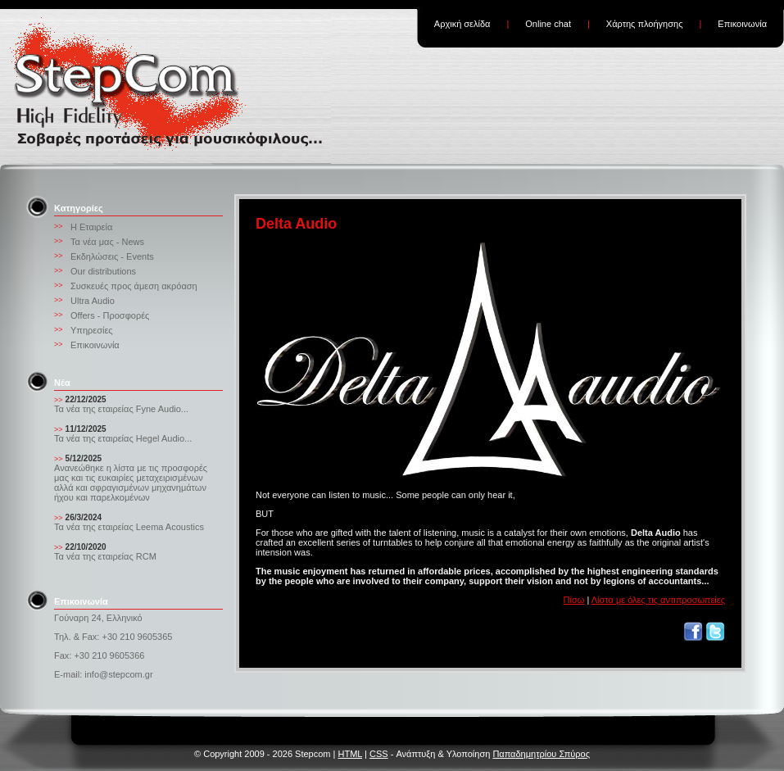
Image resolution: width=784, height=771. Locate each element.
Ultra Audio (92, 301)
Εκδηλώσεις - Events (112, 256)
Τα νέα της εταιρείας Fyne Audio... (121, 409)
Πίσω (574, 600)
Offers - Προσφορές (109, 315)
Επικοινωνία (742, 24)
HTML (350, 754)
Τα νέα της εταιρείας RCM (105, 556)
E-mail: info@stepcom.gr (103, 674)
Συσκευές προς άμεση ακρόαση (133, 286)
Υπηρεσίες (91, 330)
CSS (378, 754)
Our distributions (103, 271)
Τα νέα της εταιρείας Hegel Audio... (123, 438)
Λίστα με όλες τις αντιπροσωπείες (658, 600)
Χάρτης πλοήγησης (644, 24)
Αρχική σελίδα (462, 24)
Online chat (548, 24)
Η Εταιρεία (91, 227)
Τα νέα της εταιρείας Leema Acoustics (129, 527)
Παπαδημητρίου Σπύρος (541, 754)
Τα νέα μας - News (107, 242)
